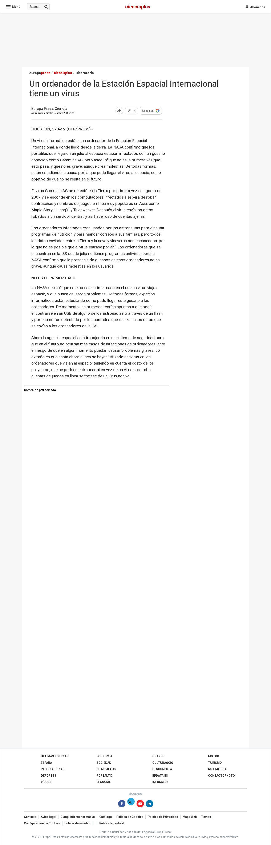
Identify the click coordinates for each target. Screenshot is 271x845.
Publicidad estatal (111, 823)
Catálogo (105, 817)
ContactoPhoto (221, 775)
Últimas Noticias (54, 756)
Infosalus (160, 782)
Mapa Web (190, 817)
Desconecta (162, 769)
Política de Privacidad (163, 817)
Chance (158, 756)
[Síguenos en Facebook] (121, 804)
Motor (213, 756)
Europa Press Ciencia (49, 109)
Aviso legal (48, 817)
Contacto (30, 817)
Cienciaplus (106, 769)
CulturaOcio (162, 763)
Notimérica (217, 769)
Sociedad (104, 763)
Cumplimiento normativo (78, 817)
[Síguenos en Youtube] (140, 804)
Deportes (48, 775)
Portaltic (105, 775)
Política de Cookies (129, 817)
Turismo (215, 763)
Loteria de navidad (77, 823)
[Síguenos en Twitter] (131, 804)
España (46, 763)
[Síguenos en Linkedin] (149, 804)
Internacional (52, 769)
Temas (206, 817)
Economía (104, 756)
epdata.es (160, 775)
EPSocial (104, 782)
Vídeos (46, 782)
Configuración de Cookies (42, 823)
